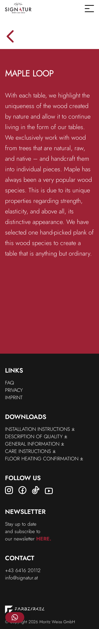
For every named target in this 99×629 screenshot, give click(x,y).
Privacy (14, 390)
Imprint (14, 397)
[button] (14, 617)
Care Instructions (30, 451)
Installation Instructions (40, 429)
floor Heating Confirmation (44, 458)
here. (43, 538)
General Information (34, 443)
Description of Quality (36, 436)
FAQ (9, 382)
